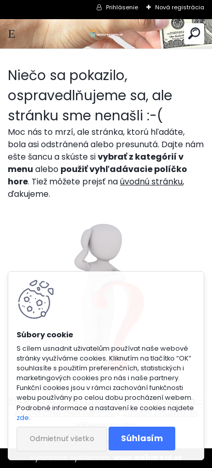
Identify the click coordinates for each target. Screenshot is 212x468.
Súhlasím (142, 438)
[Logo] (106, 34)
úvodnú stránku (151, 182)
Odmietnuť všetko (61, 439)
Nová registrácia (179, 7)
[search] (194, 34)
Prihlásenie (122, 7)
